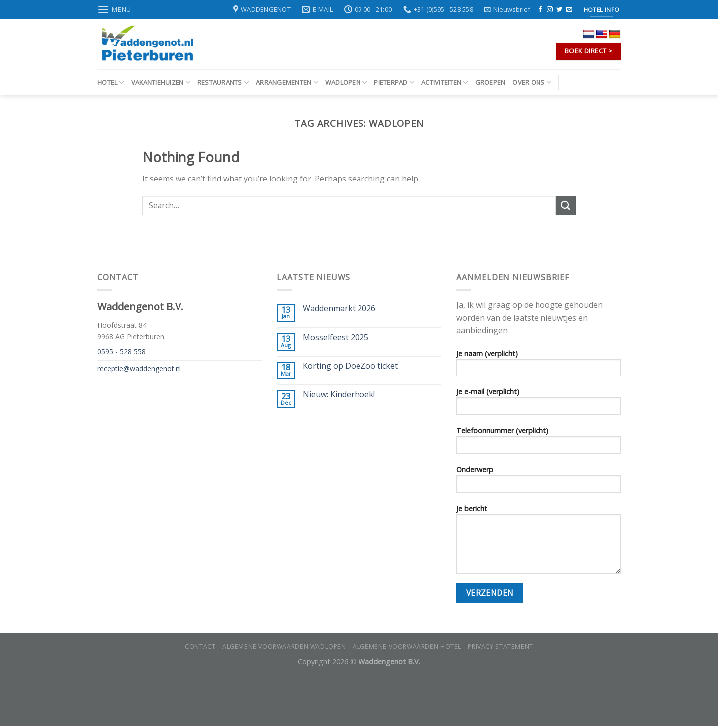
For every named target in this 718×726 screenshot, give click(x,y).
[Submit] (566, 205)
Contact (200, 646)
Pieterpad (394, 82)
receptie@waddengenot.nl (139, 368)
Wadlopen (346, 82)
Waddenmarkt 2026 (339, 308)
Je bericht (538, 542)
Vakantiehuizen (160, 82)
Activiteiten (444, 82)
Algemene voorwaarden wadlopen (284, 646)
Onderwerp (538, 482)
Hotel (110, 82)
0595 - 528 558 (121, 351)
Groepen (490, 82)
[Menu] (114, 9)
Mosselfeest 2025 (335, 337)
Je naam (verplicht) (538, 366)
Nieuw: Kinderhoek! (339, 394)
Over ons (531, 82)
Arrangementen (287, 82)
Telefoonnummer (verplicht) (538, 443)
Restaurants (223, 82)
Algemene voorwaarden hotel (407, 646)
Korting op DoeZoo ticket (350, 366)
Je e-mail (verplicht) (538, 404)
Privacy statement (500, 646)
